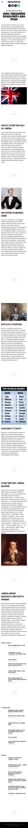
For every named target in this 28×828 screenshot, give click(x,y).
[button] (2, 1)
